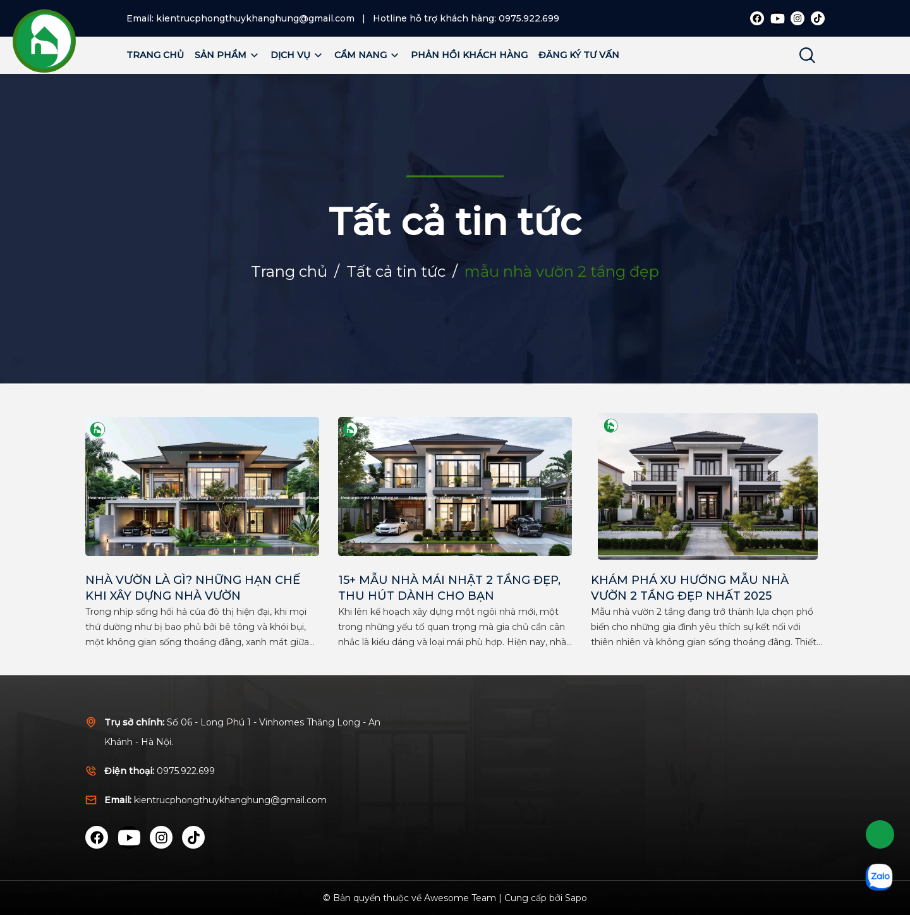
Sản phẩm (227, 55)
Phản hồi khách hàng (469, 55)
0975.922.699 (529, 18)
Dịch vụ (297, 55)
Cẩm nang (367, 55)
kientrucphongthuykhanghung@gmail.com (255, 18)
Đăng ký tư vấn (578, 55)
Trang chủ (155, 55)
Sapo (576, 898)
